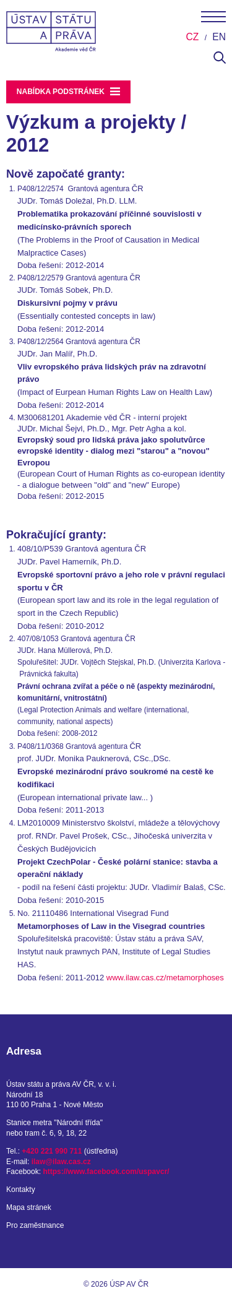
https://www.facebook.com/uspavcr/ (106, 1171)
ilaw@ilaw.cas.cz (61, 1161)
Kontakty (20, 1189)
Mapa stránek (28, 1207)
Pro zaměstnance (35, 1225)
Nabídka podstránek (69, 92)
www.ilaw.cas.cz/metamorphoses (165, 977)
